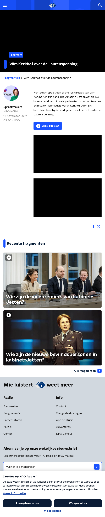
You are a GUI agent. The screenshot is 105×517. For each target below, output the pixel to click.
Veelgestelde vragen (69, 413)
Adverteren (63, 427)
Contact (61, 406)
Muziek (7, 427)
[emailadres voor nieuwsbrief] (52, 467)
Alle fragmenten (88, 371)
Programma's (11, 413)
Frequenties (10, 406)
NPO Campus (64, 433)
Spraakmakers (13, 107)
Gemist (7, 433)
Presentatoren (12, 420)
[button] (5, 5)
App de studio (65, 420)
